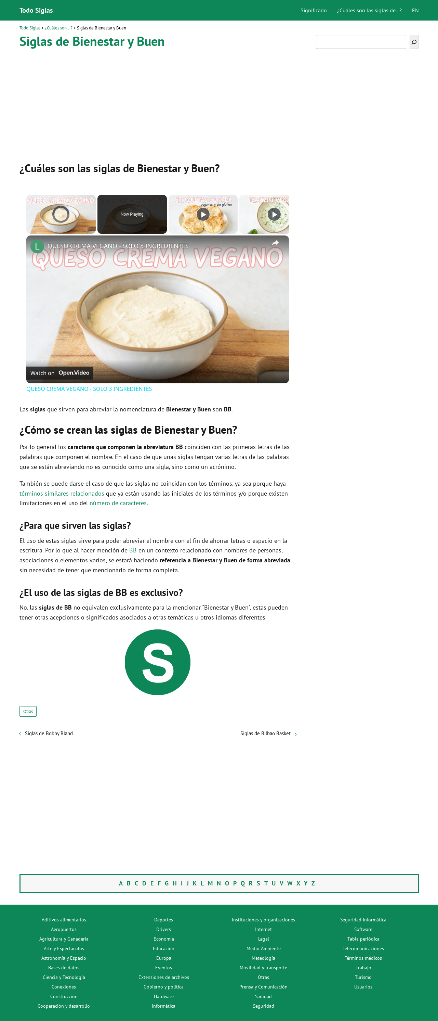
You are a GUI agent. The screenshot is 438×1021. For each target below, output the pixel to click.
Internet (263, 929)
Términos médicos (363, 958)
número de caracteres (118, 503)
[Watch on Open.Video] (59, 373)
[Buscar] (414, 42)
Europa (163, 958)
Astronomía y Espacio (63, 958)
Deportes (163, 920)
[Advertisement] (157, 104)
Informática (163, 1006)
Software (363, 929)
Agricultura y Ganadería (64, 939)
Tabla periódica (363, 939)
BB (133, 550)
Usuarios (363, 987)
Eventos (163, 968)
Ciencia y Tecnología (64, 977)
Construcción (64, 996)
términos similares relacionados (61, 493)
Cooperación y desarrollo (64, 1006)
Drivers (163, 929)
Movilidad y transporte (263, 968)
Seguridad (263, 1006)
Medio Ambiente (264, 948)
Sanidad (263, 996)
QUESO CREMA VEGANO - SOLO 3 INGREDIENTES (118, 246)
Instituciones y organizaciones (263, 920)
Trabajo (363, 968)
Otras (28, 711)
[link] (37, 246)
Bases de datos (63, 968)
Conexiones (64, 987)
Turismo (363, 977)
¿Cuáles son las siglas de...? (369, 10)
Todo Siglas (36, 10)
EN (415, 10)
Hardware (164, 996)
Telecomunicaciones (363, 948)
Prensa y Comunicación (263, 987)
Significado (314, 10)
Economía (164, 939)
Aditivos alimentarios (64, 920)
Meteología (263, 958)
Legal (263, 939)
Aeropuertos (64, 929)
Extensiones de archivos (163, 977)
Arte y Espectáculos (64, 948)
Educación (163, 948)
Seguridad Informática (363, 920)
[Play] (203, 214)
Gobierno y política (164, 987)
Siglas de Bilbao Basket (265, 733)
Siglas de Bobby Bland (49, 733)
